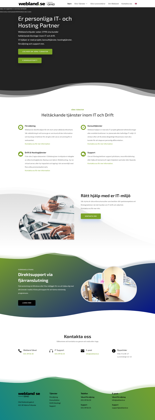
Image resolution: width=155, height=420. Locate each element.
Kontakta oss (126, 4)
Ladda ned (26, 303)
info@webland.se (92, 354)
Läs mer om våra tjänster (35, 51)
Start (69, 4)
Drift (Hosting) (55, 401)
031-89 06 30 (28, 354)
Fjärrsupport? (29, 60)
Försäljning (53, 396)
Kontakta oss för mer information (37, 144)
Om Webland (113, 4)
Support (52, 404)
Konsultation (54, 399)
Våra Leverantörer (97, 4)
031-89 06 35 (60, 354)
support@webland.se (120, 406)
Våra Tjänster (79, 4)
